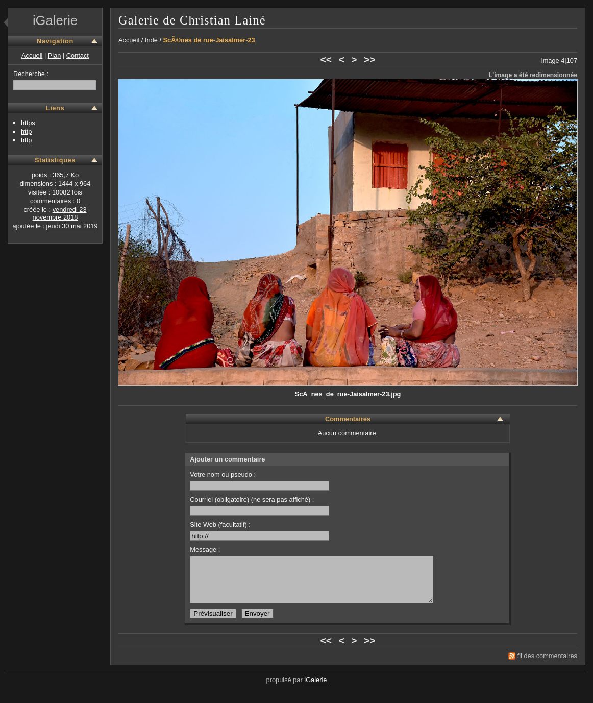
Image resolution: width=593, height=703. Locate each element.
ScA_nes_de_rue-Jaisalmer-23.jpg (348, 394)
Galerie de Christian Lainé (192, 20)
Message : (205, 549)
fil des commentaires (547, 665)
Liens (55, 108)
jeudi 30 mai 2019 (72, 226)
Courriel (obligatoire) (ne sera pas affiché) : (259, 506)
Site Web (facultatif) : (259, 531)
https (28, 123)
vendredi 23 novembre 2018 (60, 213)
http (26, 131)
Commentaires (347, 419)
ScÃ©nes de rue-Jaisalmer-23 (209, 40)
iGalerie (55, 20)
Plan (54, 55)
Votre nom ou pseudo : (259, 481)
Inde (151, 40)
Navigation (55, 41)
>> (369, 59)
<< (326, 59)
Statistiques (55, 160)
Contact (77, 55)
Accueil (31, 55)
